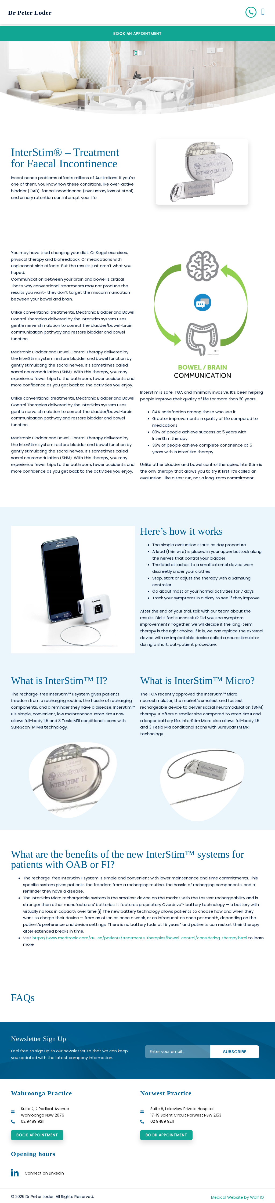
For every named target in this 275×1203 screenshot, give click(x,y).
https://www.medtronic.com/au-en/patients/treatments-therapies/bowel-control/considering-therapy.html (142, 939)
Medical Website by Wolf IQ (236, 1199)
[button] (263, 13)
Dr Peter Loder (37, 13)
